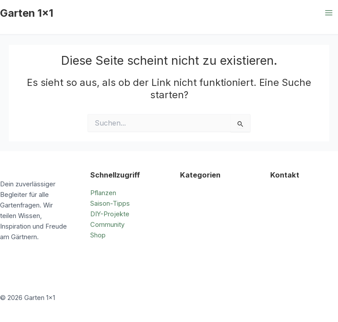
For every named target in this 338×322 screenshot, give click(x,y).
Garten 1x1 (26, 13)
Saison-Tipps (110, 203)
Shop (98, 235)
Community (107, 225)
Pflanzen (103, 193)
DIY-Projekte (109, 214)
